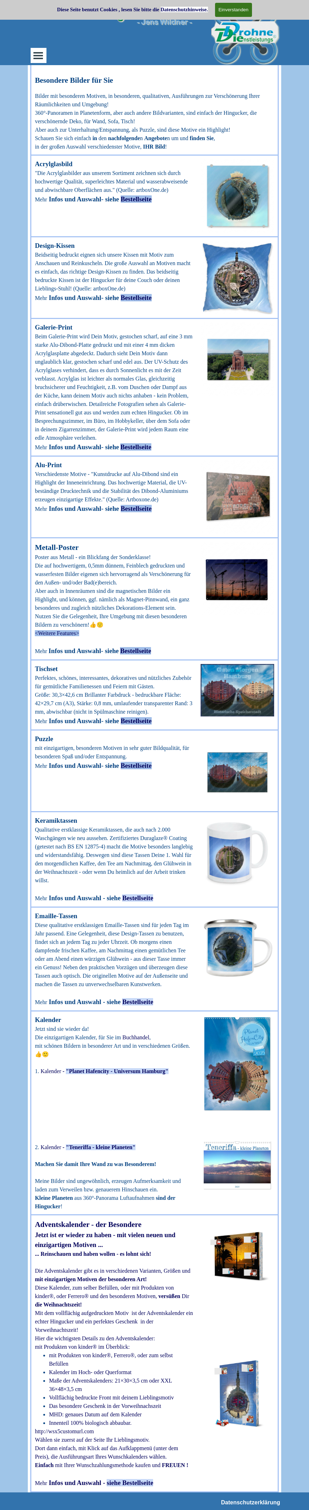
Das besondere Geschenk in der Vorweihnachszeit (105, 1406)
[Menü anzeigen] (38, 55)
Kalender (50, 1071)
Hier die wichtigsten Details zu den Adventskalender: (95, 1338)
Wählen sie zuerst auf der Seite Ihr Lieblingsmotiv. (92, 1440)
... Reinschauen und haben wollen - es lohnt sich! (93, 1254)
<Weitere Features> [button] (57, 633)
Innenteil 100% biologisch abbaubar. (90, 1423)
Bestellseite (136, 199)
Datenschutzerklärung (250, 1502)
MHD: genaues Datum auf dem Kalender (95, 1414)
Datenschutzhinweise (183, 9)
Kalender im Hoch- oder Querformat (90, 1372)
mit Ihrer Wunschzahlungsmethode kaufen (111, 1465)
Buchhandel (135, 1037)
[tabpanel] (154, 113)
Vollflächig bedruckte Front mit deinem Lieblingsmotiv (111, 1398)
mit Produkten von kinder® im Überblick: (82, 1347)
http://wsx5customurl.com (64, 1431)
